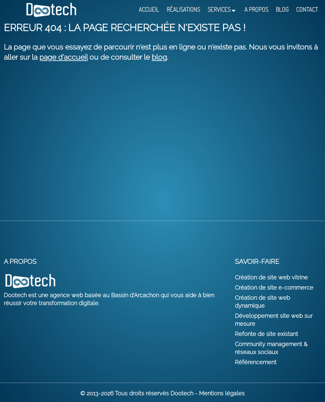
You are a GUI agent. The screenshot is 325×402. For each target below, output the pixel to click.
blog (159, 57)
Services (219, 9)
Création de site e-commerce (274, 287)
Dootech (181, 393)
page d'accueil (63, 57)
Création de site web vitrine (271, 277)
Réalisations (183, 9)
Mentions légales (222, 393)
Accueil (149, 9)
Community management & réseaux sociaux (271, 348)
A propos (256, 9)
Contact (307, 9)
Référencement (255, 362)
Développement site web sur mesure (274, 319)
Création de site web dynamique (262, 301)
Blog (282, 9)
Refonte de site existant (266, 334)
